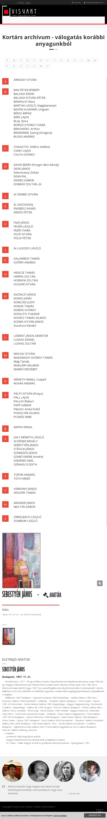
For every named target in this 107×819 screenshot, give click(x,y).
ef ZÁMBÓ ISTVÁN (26, 194)
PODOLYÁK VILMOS (27, 413)
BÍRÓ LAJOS (21, 117)
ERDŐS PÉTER (23, 212)
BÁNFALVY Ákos (24, 102)
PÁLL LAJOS (21, 397)
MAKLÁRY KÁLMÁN (26, 365)
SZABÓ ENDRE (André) (28, 457)
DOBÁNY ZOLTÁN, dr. (28, 184)
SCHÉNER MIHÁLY (25, 441)
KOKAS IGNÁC (23, 298)
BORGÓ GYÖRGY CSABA (29, 125)
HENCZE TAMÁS (24, 273)
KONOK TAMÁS (24, 306)
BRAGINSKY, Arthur (27, 129)
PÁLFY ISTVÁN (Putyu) (28, 393)
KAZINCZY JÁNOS (25, 294)
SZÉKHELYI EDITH (25, 464)
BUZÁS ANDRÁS (24, 136)
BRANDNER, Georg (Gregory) (33, 133)
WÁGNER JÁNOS (24, 503)
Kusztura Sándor (25, 325)
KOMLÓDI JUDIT (24, 302)
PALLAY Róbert (24, 401)
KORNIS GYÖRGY (25, 310)
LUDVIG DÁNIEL (24, 340)
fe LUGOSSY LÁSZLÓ (27, 248)
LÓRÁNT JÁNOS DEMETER (31, 336)
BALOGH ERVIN (24, 94)
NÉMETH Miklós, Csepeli (30, 379)
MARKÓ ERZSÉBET (26, 369)
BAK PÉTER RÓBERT (27, 90)
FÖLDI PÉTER (22, 238)
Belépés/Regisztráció (93, 2)
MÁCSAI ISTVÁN (24, 354)
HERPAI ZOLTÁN (24, 276)
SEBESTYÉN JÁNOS (26, 445)
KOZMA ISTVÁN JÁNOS (29, 322)
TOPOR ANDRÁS (24, 475)
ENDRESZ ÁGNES (25, 208)
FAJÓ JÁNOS (21, 222)
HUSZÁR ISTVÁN (24, 284)
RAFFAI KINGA (23, 427)
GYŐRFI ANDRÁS (25, 262)
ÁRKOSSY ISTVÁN (25, 80)
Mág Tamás (21, 361)
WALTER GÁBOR (24, 507)
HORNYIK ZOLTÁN (26, 280)
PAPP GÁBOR (22, 405)
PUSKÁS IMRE (23, 417)
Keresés (76, 2)
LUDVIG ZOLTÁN (25, 343)
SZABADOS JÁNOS (25, 453)
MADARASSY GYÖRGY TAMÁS (33, 358)
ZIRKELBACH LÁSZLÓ (27, 517)
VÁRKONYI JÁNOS (25, 489)
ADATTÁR (52, 596)
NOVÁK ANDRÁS (24, 383)
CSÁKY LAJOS (22, 151)
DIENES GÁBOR (24, 180)
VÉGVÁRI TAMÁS (25, 493)
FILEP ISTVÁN (23, 234)
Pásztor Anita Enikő (27, 409)
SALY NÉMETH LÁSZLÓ (29, 437)
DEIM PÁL (20, 176)
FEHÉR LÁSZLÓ (23, 226)
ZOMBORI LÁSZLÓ (26, 521)
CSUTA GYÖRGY (24, 154)
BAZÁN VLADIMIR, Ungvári (31, 109)
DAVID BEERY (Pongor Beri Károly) (36, 165)
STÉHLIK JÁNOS (24, 449)
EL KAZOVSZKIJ (23, 205)
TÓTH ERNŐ (22, 478)
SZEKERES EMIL (24, 460)
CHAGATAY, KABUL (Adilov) (32, 147)
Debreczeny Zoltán (26, 172)
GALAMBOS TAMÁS (27, 258)
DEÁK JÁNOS (22, 169)
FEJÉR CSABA (22, 230)
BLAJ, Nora (21, 121)
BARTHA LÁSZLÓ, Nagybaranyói (35, 105)
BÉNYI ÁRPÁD (23, 113)
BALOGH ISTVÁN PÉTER (29, 98)
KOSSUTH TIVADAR (26, 314)
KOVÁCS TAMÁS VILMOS (30, 318)
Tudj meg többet (60, 816)
